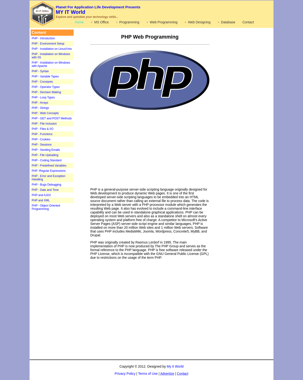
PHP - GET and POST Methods (52, 118)
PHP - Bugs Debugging (46, 184)
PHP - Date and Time (45, 190)
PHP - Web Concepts (45, 113)
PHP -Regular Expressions (49, 170)
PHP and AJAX (41, 195)
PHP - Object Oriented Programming (46, 207)
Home (79, 22)
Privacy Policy (125, 373)
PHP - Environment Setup (48, 43)
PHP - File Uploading (45, 155)
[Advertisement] (60, 286)
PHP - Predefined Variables (49, 165)
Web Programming (163, 22)
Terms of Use (148, 373)
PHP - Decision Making (46, 92)
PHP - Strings (40, 108)
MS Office (101, 22)
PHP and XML (41, 200)
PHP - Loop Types (43, 97)
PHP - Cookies (41, 139)
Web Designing (199, 22)
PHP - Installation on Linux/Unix (52, 49)
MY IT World (98, 10)
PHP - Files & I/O (42, 129)
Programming (129, 22)
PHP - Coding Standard (46, 160)
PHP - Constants (42, 81)
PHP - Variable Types (45, 76)
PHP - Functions (42, 134)
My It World (175, 366)
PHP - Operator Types (46, 87)
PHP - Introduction (43, 38)
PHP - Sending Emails (46, 150)
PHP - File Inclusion (44, 123)
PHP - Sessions (42, 144)
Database (228, 22)
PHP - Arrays (40, 102)
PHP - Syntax (40, 71)
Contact (248, 22)
